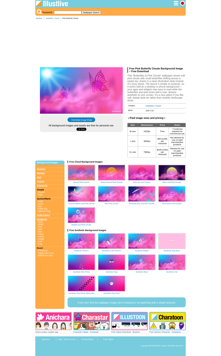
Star (40, 206)
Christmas (43, 250)
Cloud (57, 18)
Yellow (41, 236)
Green (41, 234)
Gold (40, 241)
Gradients (42, 219)
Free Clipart (108, 339)
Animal (40, 181)
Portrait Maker (87, 339)
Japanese (45, 339)
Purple (41, 239)
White (40, 224)
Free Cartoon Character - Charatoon (165, 332)
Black (40, 222)
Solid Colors (43, 215)
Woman (41, 173)
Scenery (41, 169)
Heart (40, 201)
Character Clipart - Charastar (86, 332)
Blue (40, 231)
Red (40, 229)
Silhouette (42, 185)
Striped (41, 192)
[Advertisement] (110, 44)
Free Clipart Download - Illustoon (125, 332)
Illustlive (39, 18)
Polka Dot (42, 208)
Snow (40, 203)
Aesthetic (49, 18)
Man (39, 177)
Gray (40, 244)
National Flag (44, 211)
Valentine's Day (45, 255)
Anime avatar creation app (46, 332)
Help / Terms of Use (66, 339)
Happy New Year (46, 253)
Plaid (40, 194)
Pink (40, 227)
